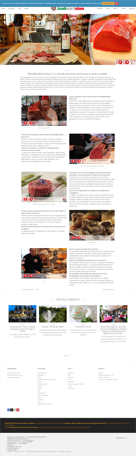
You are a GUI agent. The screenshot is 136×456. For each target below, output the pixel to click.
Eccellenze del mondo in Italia (46, 379)
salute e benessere (43, 395)
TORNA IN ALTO (122, 438)
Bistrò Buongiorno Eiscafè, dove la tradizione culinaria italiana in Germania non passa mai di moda (114, 330)
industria (40, 386)
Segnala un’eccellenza (13, 377)
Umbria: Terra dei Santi (52, 327)
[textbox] (68, 113)
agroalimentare (42, 373)
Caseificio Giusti (83, 327)
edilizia (40, 381)
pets (39, 390)
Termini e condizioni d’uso (15, 375)
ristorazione (41, 393)
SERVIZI (26, 8)
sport (39, 401)
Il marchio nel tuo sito (13, 373)
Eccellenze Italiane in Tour (105, 375)
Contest (100, 373)
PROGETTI (101, 368)
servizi (40, 397)
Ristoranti (71, 377)
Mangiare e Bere (42, 384)
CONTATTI (10, 451)
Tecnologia (71, 388)
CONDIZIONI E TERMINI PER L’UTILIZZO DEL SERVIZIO (41, 451)
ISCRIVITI (123, 8)
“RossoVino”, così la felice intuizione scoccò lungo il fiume (22, 329)
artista (40, 377)
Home (66, 70)
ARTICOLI (115, 8)
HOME (3, 8)
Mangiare (70, 373)
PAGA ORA (132, 8)
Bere (69, 375)
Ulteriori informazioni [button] (108, 3)
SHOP (19, 8)
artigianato (41, 375)
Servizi (70, 386)
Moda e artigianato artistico (76, 384)
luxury (39, 388)
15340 (37, 289)
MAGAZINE (100, 8)
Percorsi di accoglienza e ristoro (108, 379)
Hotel (69, 379)
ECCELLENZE (11, 8)
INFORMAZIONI (11, 368)
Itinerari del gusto (103, 377)
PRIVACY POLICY (19, 451)
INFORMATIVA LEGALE (64, 451)
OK (117, 3)
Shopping (40, 399)
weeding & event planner (45, 404)
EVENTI (108, 8)
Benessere (71, 381)
